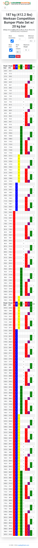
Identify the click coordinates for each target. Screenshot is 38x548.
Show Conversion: (12, 37)
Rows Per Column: (18, 46)
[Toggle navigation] (5, 7)
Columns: (21, 36)
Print (18, 56)
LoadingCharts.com (23, 545)
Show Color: (10, 46)
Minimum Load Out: (31, 37)
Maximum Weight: (26, 46)
